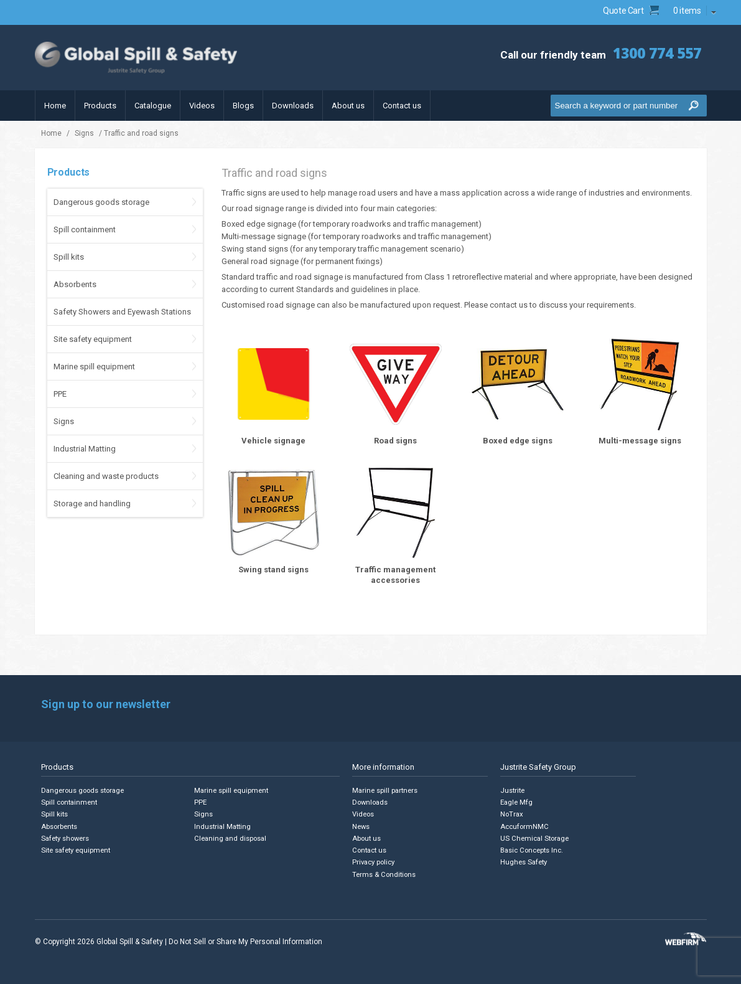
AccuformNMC (524, 826)
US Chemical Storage (535, 838)
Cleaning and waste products (106, 476)
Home (55, 105)
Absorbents (75, 284)
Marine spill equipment (94, 366)
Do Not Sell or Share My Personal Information (245, 940)
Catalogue (152, 105)
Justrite (512, 791)
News (361, 826)
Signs (84, 133)
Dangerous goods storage (101, 202)
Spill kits (69, 257)
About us (348, 105)
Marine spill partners (386, 791)
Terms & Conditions (384, 873)
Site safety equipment (93, 339)
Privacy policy (375, 862)
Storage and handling (92, 503)
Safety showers (66, 838)
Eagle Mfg (516, 802)
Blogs (243, 105)
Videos (202, 105)
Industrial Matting (85, 448)
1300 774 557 (654, 52)
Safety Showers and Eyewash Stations (122, 311)
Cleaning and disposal (231, 838)
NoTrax (511, 814)
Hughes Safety (524, 862)
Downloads (293, 105)
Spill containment (85, 229)
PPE (60, 394)
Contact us (402, 105)
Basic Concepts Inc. (533, 850)
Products (100, 105)
